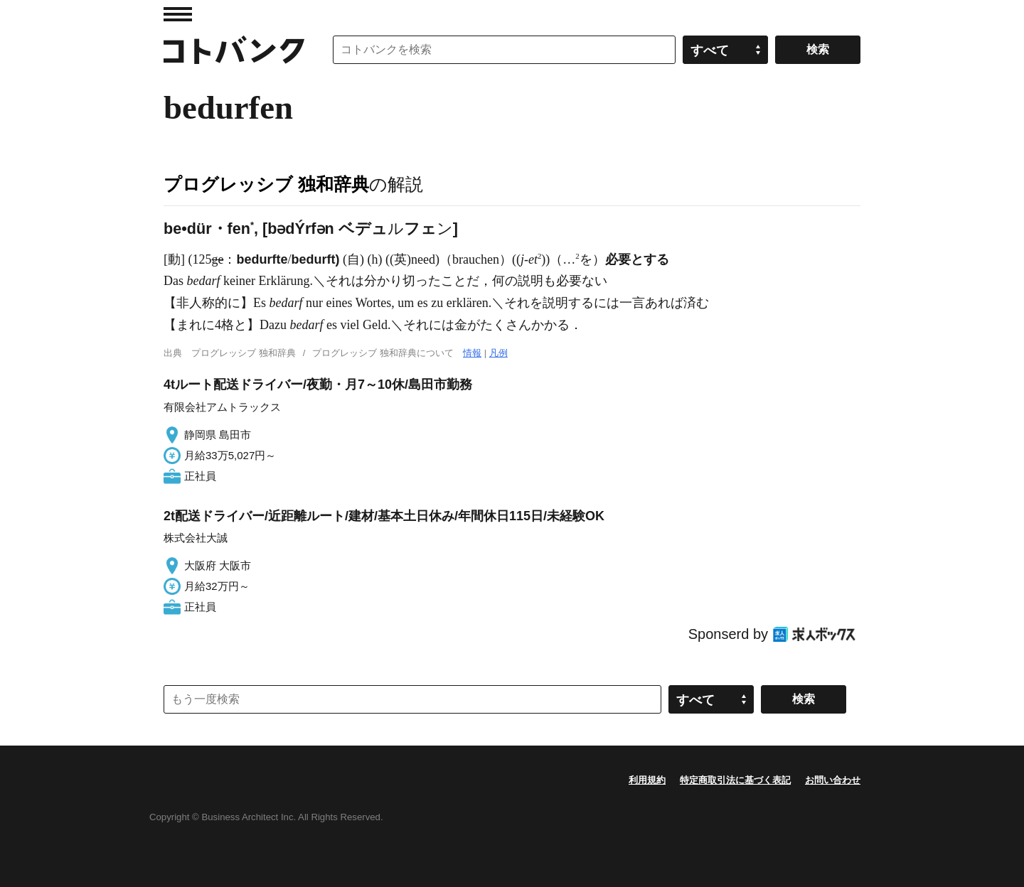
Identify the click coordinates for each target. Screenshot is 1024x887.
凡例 (498, 353)
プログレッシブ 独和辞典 (266, 184)
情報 (472, 353)
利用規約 (647, 780)
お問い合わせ (832, 780)
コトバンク (234, 50)
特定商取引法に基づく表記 (735, 780)
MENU (178, 14)
